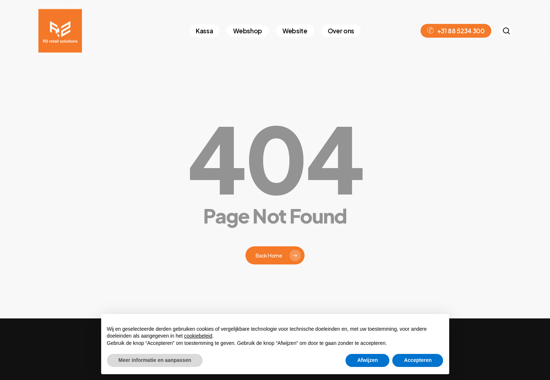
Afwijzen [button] (367, 360)
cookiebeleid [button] (198, 336)
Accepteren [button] (417, 360)
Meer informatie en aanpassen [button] (155, 360)
